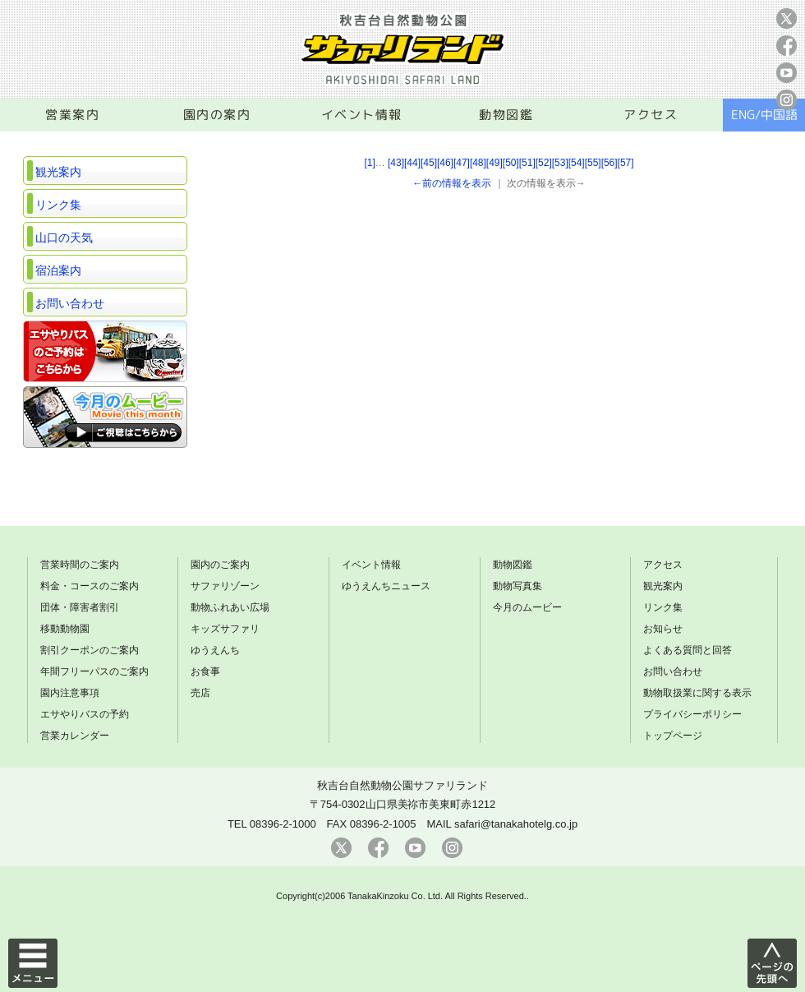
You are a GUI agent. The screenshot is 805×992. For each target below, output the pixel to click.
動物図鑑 (506, 114)
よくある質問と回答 (687, 650)
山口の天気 (64, 237)
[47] (461, 162)
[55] (593, 162)
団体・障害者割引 (79, 607)
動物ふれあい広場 (230, 607)
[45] (429, 162)
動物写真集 (517, 586)
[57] (626, 162)
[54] (576, 162)
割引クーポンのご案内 (89, 650)
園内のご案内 (220, 564)
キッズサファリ (225, 628)
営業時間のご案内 (79, 564)
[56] (609, 162)
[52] (544, 162)
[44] (412, 162)
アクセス (650, 114)
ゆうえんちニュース (386, 586)
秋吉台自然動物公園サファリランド (402, 785)
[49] (494, 162)
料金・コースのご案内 (89, 586)
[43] (396, 162)
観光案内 (58, 171)
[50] (511, 162)
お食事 (205, 671)
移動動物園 (65, 628)
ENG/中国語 (764, 114)
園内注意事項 (69, 693)
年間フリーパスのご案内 (94, 671)
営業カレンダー (74, 735)
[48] (478, 162)
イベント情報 (361, 114)
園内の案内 (217, 114)
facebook (786, 45)
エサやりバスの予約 (84, 714)
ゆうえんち (215, 650)
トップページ (672, 735)
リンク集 (58, 204)
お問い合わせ (69, 303)
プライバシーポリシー (692, 714)
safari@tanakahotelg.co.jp (515, 824)
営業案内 (72, 114)
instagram (786, 100)
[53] (560, 162)
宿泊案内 (58, 270)
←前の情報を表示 (451, 183)
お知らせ (663, 628)
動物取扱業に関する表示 (697, 693)
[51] (527, 162)
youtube (786, 72)
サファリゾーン (225, 586)
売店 (200, 693)
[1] (369, 162)
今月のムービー (527, 607)
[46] (445, 162)
